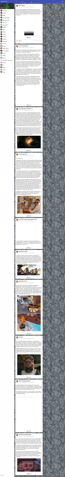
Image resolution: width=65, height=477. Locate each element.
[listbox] (35, 2)
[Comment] (29, 37)
